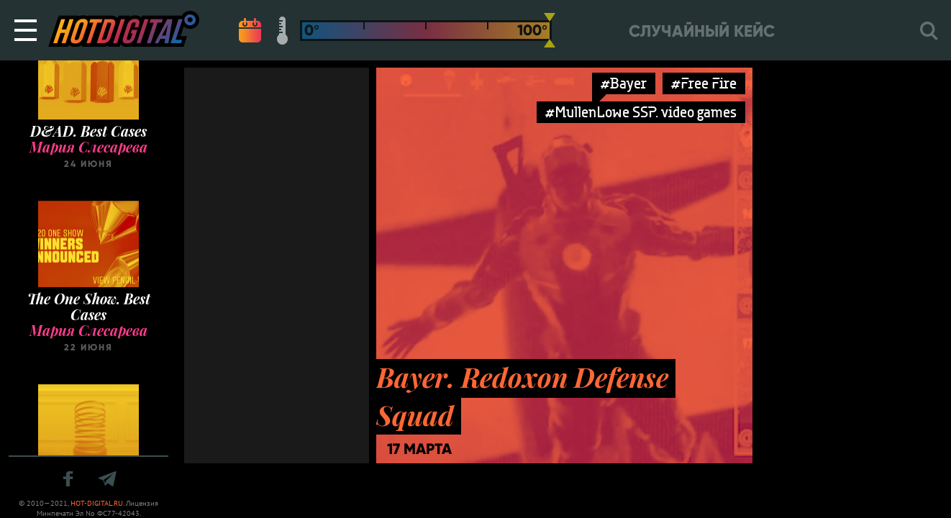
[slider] (549, 30)
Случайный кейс (702, 31)
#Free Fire (704, 83)
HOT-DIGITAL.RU (96, 503)
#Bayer (624, 83)
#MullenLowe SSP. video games (641, 112)
